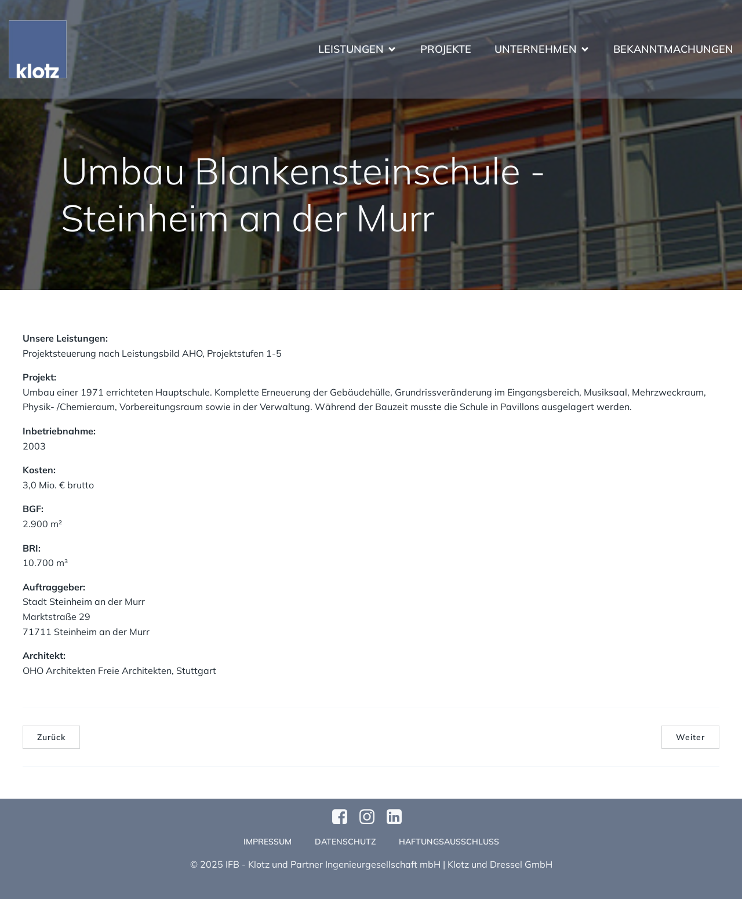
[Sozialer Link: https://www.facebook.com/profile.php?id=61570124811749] (344, 817)
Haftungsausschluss (449, 841)
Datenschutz (345, 841)
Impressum (267, 841)
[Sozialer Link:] (398, 817)
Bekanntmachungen (673, 49)
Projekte (445, 49)
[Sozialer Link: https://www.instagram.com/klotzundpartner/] (371, 817)
